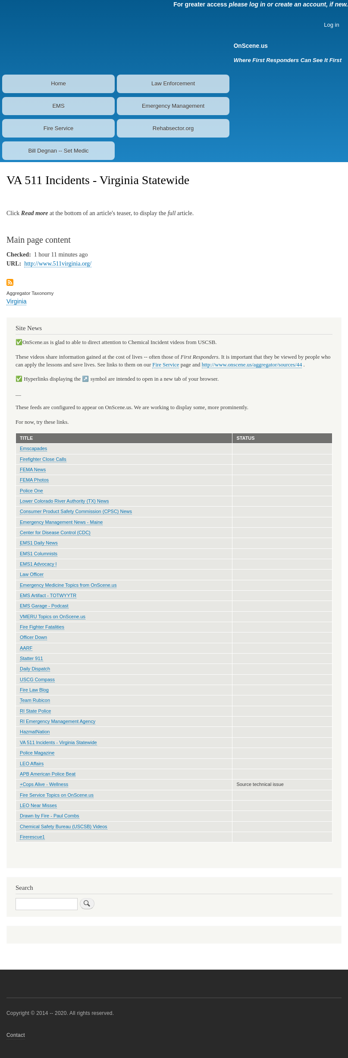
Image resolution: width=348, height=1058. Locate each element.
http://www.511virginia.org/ (57, 263)
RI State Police (35, 711)
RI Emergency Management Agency (57, 721)
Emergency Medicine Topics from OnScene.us (68, 585)
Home (58, 83)
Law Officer (32, 574)
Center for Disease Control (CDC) (55, 532)
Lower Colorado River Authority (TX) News (64, 501)
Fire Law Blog (34, 689)
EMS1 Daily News (39, 542)
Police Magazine (37, 752)
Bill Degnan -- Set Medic (58, 150)
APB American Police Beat (47, 773)
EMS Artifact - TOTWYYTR (48, 595)
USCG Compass (37, 679)
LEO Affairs (32, 763)
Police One (31, 490)
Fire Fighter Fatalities (42, 626)
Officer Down (33, 637)
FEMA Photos (34, 479)
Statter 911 (31, 658)
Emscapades (33, 448)
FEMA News (33, 469)
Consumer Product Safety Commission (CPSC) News (76, 511)
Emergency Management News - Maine (61, 522)
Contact (15, 1035)
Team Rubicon (35, 700)
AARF (26, 648)
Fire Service (58, 128)
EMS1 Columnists (38, 553)
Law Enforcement (173, 83)
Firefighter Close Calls (43, 459)
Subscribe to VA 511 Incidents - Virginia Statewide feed (9, 283)
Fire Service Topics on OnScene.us (57, 795)
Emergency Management (173, 106)
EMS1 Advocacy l (38, 564)
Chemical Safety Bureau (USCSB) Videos (63, 826)
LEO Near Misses (38, 805)
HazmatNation (35, 731)
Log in (331, 25)
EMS (58, 106)
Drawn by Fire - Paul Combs (49, 815)
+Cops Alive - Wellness (44, 784)
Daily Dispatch (35, 668)
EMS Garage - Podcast (44, 605)
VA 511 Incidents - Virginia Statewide (58, 742)
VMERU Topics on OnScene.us (52, 616)
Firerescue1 (32, 836)
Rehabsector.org (173, 128)
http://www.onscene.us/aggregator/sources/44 (252, 365)
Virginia (16, 301)
